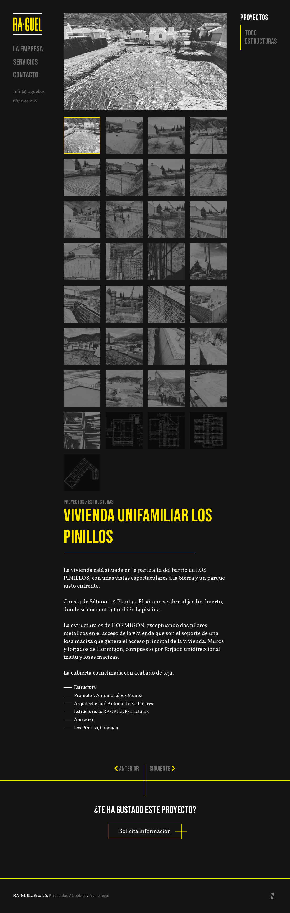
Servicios (25, 62)
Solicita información (145, 831)
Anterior (126, 769)
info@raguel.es (29, 92)
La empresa (28, 49)
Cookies (79, 896)
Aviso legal (99, 896)
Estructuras (261, 41)
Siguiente (162, 769)
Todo (251, 33)
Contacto (25, 75)
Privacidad (58, 896)
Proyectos (74, 502)
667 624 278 (25, 101)
